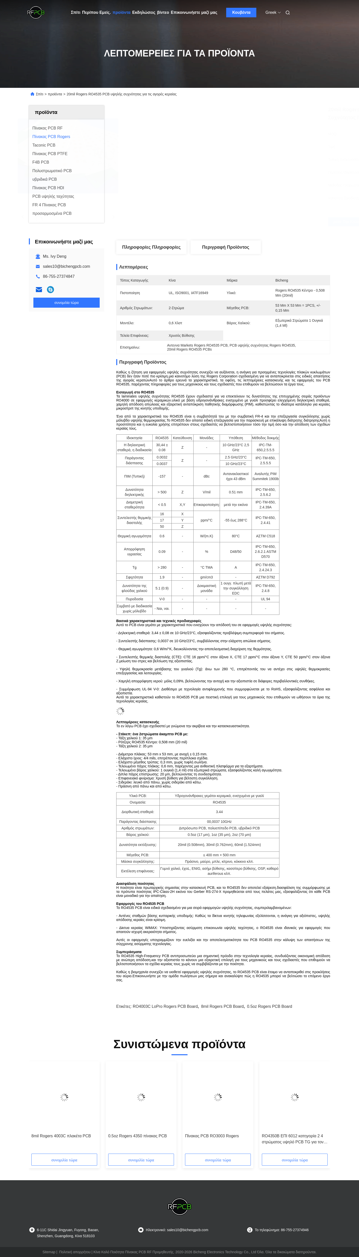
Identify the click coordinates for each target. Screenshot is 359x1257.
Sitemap (48, 1252)
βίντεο (163, 12)
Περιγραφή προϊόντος (225, 247)
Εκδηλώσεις (143, 12)
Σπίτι (76, 12)
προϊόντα (121, 12)
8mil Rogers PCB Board (222, 1006)
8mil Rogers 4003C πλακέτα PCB (61, 1136)
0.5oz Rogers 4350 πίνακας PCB (137, 1136)
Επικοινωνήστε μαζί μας (194, 12)
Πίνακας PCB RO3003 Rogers (212, 1136)
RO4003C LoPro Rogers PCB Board (165, 1006)
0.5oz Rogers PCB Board (269, 1006)
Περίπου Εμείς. (96, 12)
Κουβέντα (241, 12)
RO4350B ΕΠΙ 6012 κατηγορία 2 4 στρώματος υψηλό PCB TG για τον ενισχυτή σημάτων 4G (293, 1139)
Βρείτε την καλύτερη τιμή (253, 222)
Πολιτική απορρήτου (75, 1252)
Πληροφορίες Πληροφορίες (151, 247)
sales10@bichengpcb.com (66, 266)
